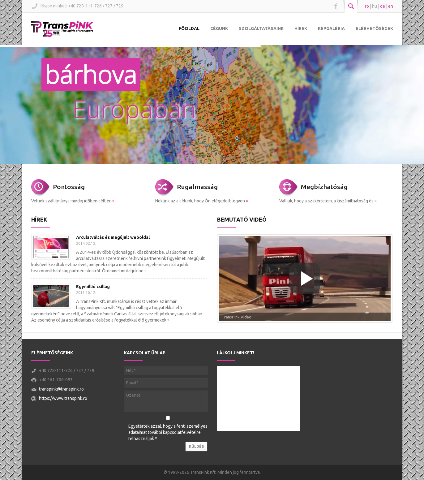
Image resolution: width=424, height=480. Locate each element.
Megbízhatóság (324, 186)
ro (367, 6)
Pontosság (69, 186)
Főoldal (189, 28)
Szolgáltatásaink (261, 28)
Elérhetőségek (374, 28)
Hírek (300, 28)
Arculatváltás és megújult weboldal (113, 237)
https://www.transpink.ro (63, 398)
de (382, 6)
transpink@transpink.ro (61, 389)
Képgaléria (331, 28)
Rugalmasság (197, 186)
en (390, 6)
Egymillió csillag (93, 286)
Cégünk (219, 28)
